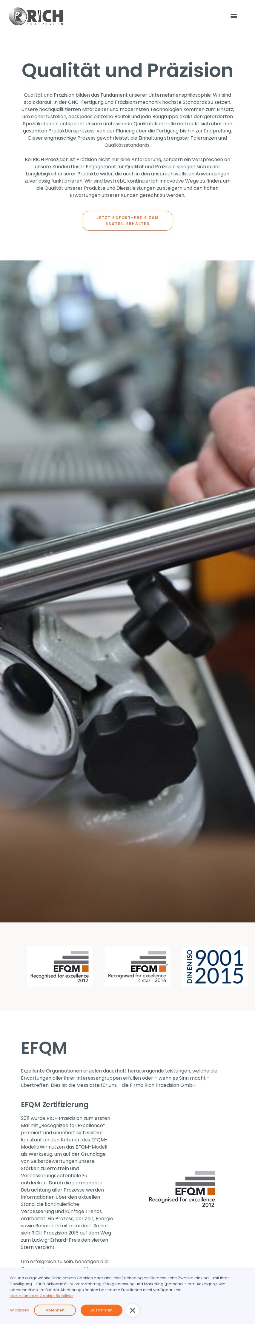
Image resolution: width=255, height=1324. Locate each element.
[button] (132, 1310)
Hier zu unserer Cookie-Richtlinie (41, 1296)
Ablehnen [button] (55, 1310)
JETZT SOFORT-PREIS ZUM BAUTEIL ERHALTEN (127, 220)
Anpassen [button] (19, 1310)
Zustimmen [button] (102, 1310)
